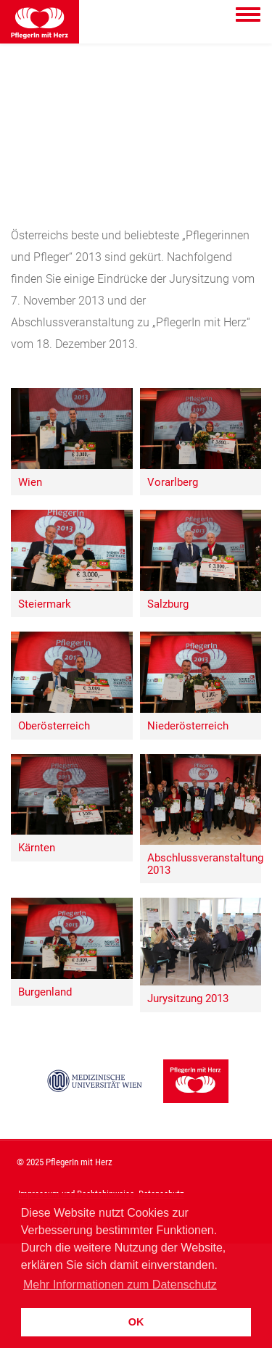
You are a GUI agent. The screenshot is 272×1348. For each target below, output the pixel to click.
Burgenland (45, 992)
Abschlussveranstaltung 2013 (204, 864)
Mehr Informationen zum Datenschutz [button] (120, 1284)
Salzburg (168, 604)
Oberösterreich (54, 726)
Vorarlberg (172, 482)
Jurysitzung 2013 (187, 999)
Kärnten (36, 848)
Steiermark (44, 604)
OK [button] (136, 1322)
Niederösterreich (187, 726)
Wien (30, 482)
